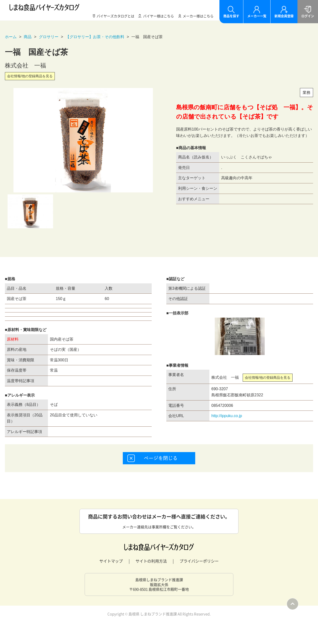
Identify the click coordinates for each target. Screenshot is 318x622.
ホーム (11, 37)
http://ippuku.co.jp (226, 416)
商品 (28, 37)
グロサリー (48, 37)
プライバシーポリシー (199, 561)
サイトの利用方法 (151, 561)
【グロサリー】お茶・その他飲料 (95, 37)
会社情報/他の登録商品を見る (30, 76)
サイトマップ (111, 561)
